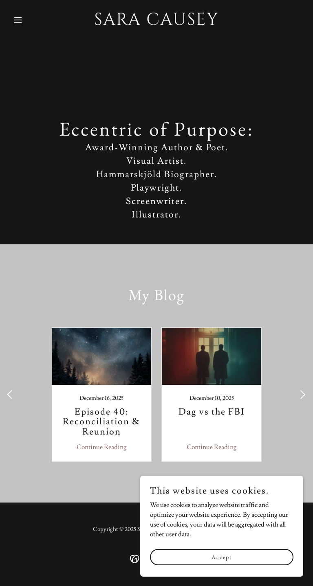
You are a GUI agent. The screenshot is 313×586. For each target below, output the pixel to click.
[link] (156, 23)
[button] (32, 20)
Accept (222, 556)
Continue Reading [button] (102, 447)
